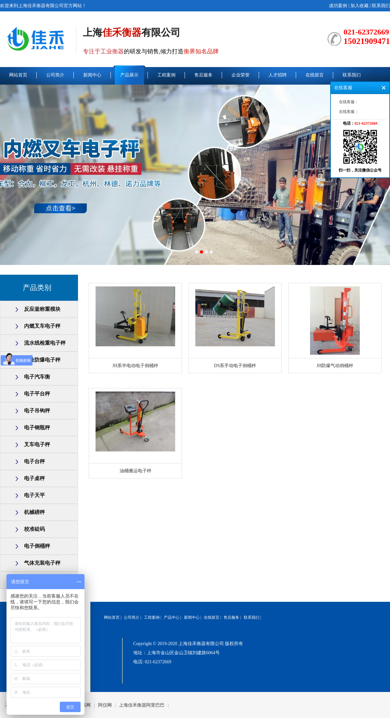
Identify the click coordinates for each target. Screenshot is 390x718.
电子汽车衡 (37, 377)
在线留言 (315, 75)
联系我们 (381, 5)
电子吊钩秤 (37, 410)
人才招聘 (277, 75)
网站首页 (18, 75)
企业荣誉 (240, 75)
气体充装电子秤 (42, 563)
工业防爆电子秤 (42, 360)
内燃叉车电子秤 (42, 326)
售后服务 (203, 75)
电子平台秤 (37, 393)
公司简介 (55, 75)
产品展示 (129, 75)
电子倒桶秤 (37, 546)
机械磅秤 (34, 512)
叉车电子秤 (37, 444)
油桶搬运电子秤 (135, 470)
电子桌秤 (34, 478)
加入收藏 (359, 5)
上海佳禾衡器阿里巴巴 (141, 705)
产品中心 (171, 617)
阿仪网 (105, 705)
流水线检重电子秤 (45, 343)
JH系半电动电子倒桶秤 (135, 365)
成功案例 (338, 5)
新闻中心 (92, 75)
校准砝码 (34, 529)
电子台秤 (34, 461)
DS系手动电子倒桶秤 (235, 365)
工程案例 (166, 75)
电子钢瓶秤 (37, 427)
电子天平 (34, 495)
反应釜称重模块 (42, 309)
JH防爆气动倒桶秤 (335, 365)
